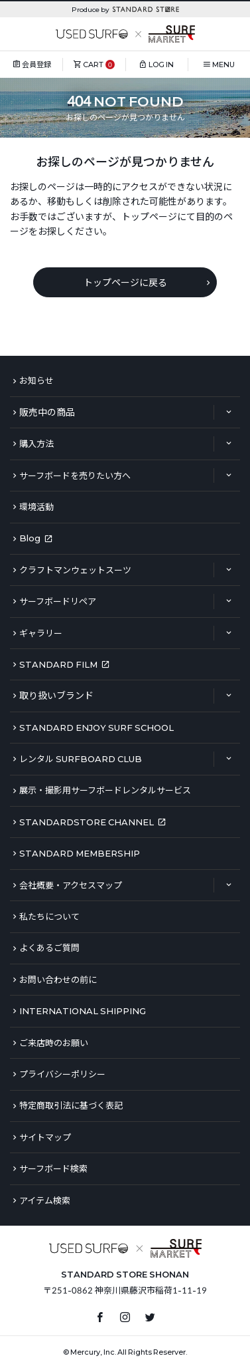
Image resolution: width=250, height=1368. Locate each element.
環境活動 (36, 506)
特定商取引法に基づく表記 (71, 1105)
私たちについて (49, 916)
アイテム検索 (44, 1200)
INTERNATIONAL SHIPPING (82, 1011)
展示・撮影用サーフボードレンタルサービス (105, 790)
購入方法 (36, 443)
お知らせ (36, 380)
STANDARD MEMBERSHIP (79, 853)
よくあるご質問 (49, 947)
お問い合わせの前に (58, 979)
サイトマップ (45, 1137)
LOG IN (161, 64)
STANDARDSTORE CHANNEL (86, 822)
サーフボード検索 (53, 1168)
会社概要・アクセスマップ (70, 885)
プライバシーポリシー (62, 1074)
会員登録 (36, 64)
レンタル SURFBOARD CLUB (80, 758)
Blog (29, 538)
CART (93, 64)
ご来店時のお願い (53, 1042)
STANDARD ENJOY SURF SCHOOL (96, 727)
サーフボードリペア (57, 601)
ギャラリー (40, 633)
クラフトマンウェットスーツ (75, 570)
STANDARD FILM (58, 664)
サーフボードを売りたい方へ (75, 475)
